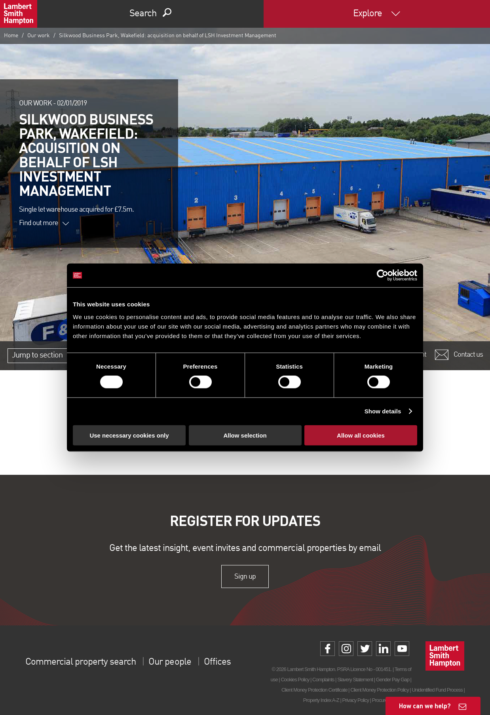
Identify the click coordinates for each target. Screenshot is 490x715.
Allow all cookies (361, 435)
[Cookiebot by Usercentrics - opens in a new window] (382, 275)
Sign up (244, 576)
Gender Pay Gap (392, 679)
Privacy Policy (355, 700)
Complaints (323, 679)
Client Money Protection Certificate (314, 690)
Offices (217, 662)
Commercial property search (80, 662)
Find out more (44, 223)
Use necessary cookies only (129, 435)
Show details (383, 411)
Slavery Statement (355, 679)
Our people (169, 662)
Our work (38, 35)
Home (11, 35)
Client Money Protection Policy (379, 690)
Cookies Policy (295, 679)
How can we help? (425, 706)
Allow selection (244, 435)
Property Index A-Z (321, 700)
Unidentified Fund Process (437, 690)
